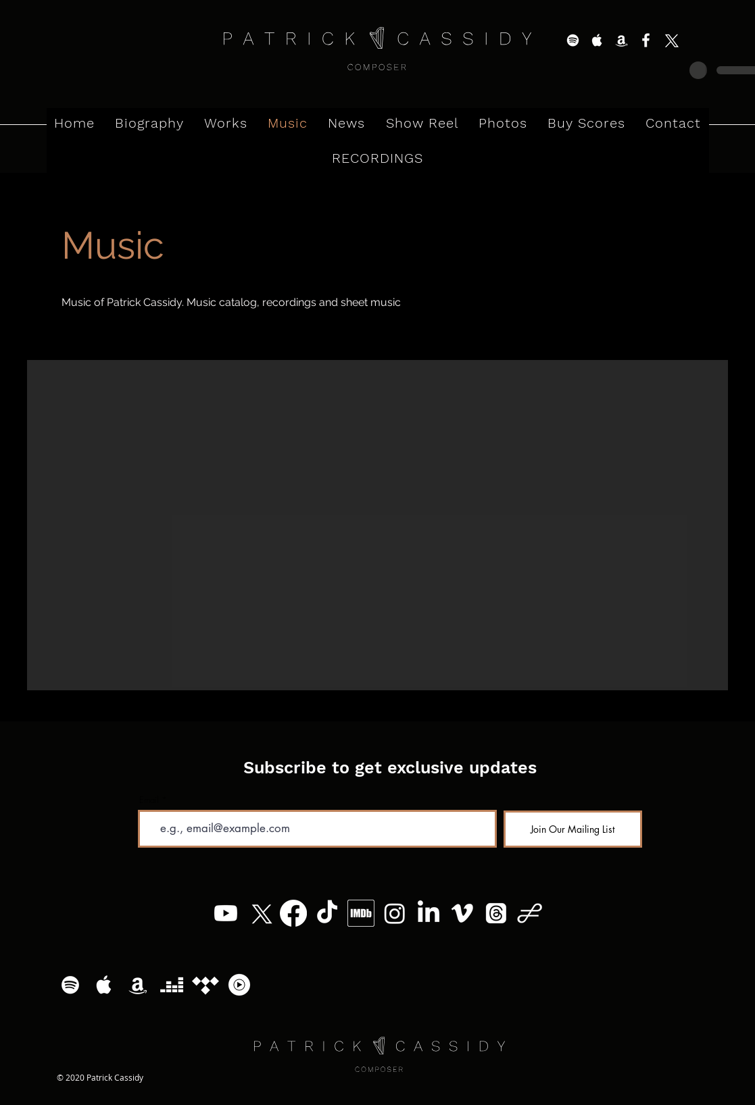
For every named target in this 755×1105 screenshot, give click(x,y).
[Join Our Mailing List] (573, 829)
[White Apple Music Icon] (597, 40)
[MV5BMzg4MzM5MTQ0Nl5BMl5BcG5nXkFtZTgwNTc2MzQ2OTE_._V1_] (360, 913)
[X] (670, 40)
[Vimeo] (462, 913)
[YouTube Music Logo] (239, 984)
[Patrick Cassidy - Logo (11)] (529, 913)
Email (149, 800)
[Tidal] (205, 984)
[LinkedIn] (428, 913)
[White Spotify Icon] (573, 40)
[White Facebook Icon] (646, 40)
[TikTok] (327, 913)
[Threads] (496, 913)
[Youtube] (225, 913)
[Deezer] (171, 984)
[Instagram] (394, 913)
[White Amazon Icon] (621, 40)
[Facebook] (293, 913)
